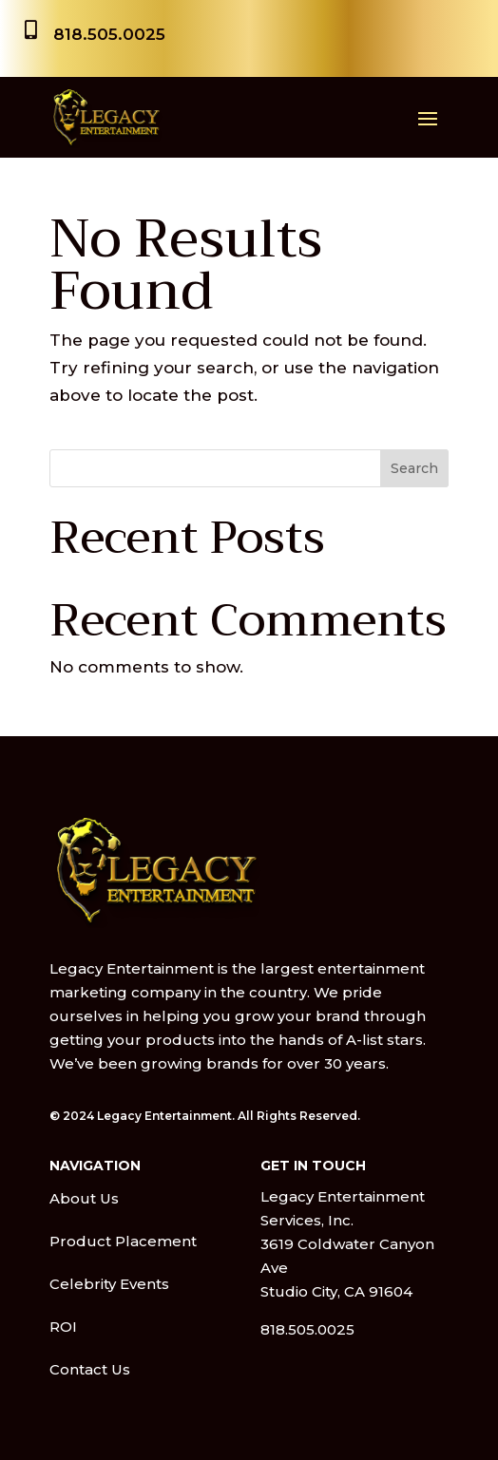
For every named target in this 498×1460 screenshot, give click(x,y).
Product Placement (123, 1241)
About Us (84, 1198)
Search (414, 468)
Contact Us (89, 1369)
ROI (63, 1327)
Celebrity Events (109, 1284)
